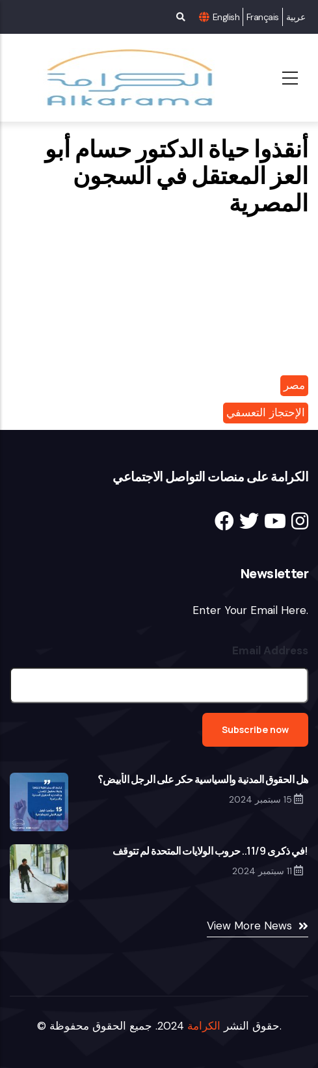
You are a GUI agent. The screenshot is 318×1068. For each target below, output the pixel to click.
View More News (249, 925)
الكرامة (203, 1026)
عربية (295, 17)
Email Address (270, 650)
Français (262, 17)
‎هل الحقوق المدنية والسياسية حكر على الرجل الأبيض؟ (203, 779)
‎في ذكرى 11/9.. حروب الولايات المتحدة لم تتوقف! (210, 851)
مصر (294, 385)
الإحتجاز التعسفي (265, 412)
